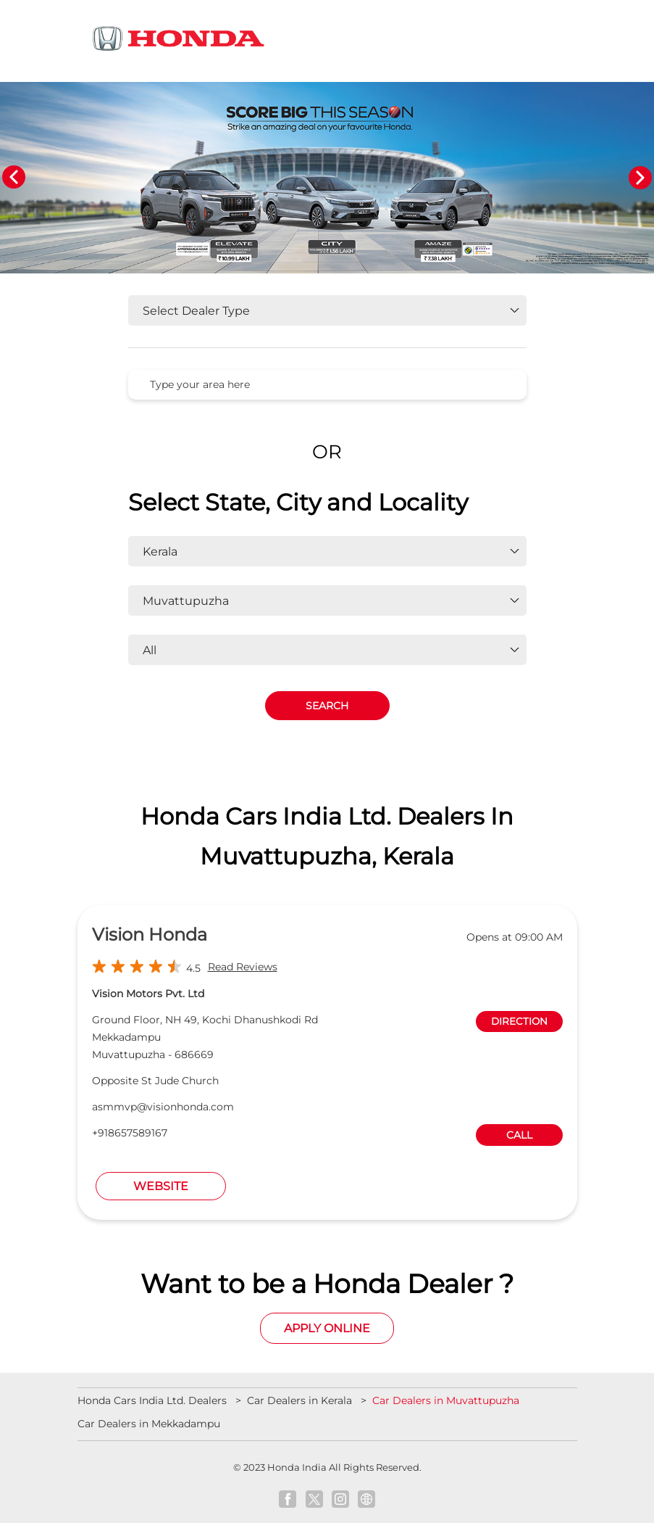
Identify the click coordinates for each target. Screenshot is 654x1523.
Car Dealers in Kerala (299, 1400)
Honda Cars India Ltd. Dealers (153, 1400)
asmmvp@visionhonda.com (163, 1106)
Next (640, 177)
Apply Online (327, 1328)
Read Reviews (242, 966)
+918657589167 (129, 1132)
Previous (14, 177)
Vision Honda (149, 934)
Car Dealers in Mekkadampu (148, 1423)
